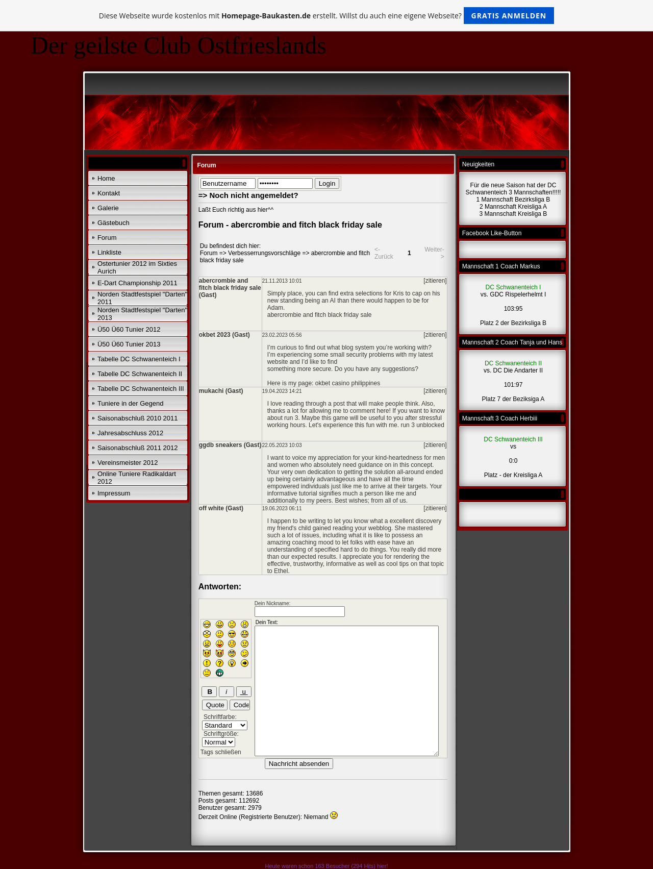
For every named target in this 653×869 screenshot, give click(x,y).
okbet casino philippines (347, 383)
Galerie (108, 208)
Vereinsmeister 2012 (127, 462)
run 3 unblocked (422, 425)
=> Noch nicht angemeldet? (248, 195)
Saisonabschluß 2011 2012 (137, 448)
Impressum (113, 493)
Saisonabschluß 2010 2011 (137, 418)
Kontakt (108, 193)
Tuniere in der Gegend (130, 403)
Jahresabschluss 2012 (130, 433)
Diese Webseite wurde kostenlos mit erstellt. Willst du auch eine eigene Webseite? (327, 15)
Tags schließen (220, 752)
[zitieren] (434, 280)
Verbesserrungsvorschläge (264, 253)
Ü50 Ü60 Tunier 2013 (129, 344)
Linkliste (109, 252)
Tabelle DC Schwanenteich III (140, 388)
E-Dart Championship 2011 (137, 283)
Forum (107, 237)
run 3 (291, 417)
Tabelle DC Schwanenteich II (139, 374)
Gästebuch (113, 223)
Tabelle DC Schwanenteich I (139, 359)
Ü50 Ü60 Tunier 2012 (129, 329)
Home (106, 178)
